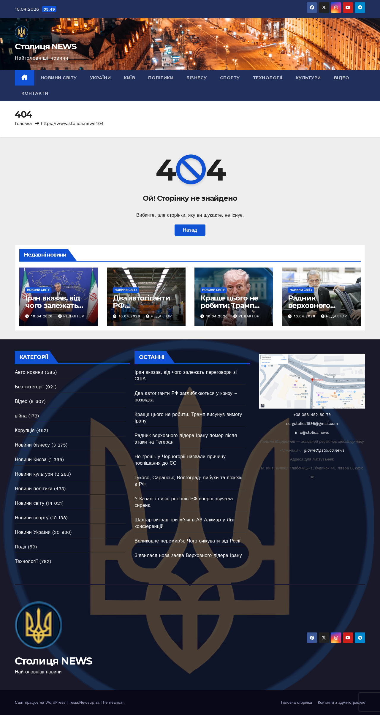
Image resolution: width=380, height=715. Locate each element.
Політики (160, 77)
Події (20, 547)
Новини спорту (31, 518)
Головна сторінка (296, 702)
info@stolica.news (312, 432)
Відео (341, 77)
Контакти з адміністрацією (341, 702)
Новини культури (34, 474)
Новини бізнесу (32, 445)
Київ (129, 77)
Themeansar (112, 702)
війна (21, 416)
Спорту (230, 77)
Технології (268, 77)
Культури (308, 77)
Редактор (71, 316)
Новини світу (59, 77)
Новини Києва (31, 459)
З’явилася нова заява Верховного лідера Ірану (188, 555)
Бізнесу (196, 77)
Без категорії (29, 387)
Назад (190, 230)
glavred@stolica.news (324, 450)
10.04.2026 (42, 316)
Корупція (25, 430)
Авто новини (29, 372)
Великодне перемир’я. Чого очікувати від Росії (187, 541)
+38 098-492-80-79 (312, 414)
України (100, 77)
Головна (23, 123)
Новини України (32, 532)
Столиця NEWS (46, 46)
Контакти (34, 93)
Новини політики (33, 488)
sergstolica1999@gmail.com (312, 423)
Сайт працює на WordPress (41, 702)
